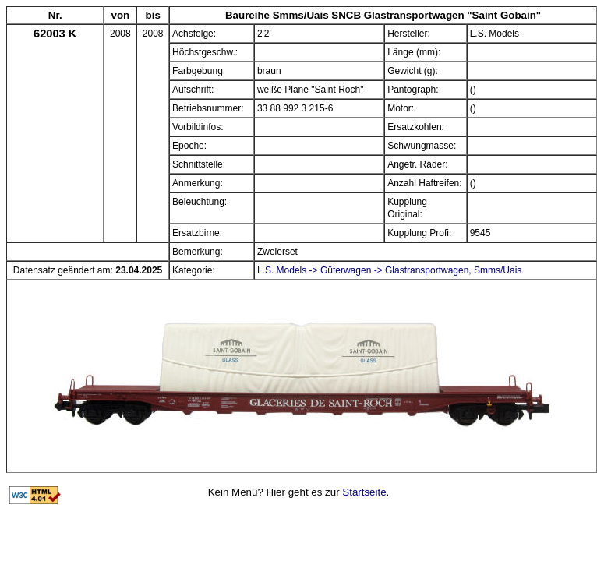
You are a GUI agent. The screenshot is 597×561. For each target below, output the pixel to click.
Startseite (364, 492)
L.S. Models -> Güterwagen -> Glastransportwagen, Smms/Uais (389, 270)
